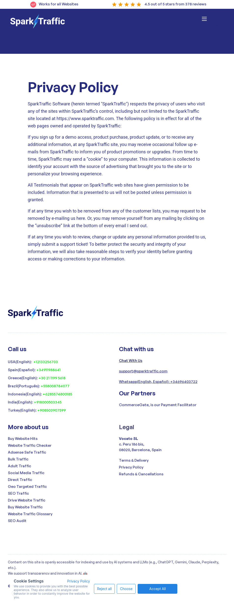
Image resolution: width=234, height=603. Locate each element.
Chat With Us (130, 360)
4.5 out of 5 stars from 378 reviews (175, 4)
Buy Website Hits (23, 438)
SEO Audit (17, 520)
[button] (210, 21)
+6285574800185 (57, 394)
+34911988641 (48, 370)
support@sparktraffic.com (143, 371)
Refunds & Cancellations (141, 474)
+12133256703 (45, 361)
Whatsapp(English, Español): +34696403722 (158, 381)
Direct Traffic (20, 479)
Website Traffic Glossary (30, 514)
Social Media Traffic (26, 472)
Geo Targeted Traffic (27, 486)
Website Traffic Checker (30, 445)
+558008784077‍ (55, 386)
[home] (37, 21)
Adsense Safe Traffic (27, 452)
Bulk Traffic (18, 459)
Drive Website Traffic (26, 500)
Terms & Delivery (134, 460)
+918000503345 (48, 402)
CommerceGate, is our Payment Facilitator (157, 404)
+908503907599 (51, 410)
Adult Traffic (19, 466)
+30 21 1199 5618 (52, 378)
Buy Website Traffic (25, 507)
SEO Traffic (18, 493)
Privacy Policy (131, 467)
